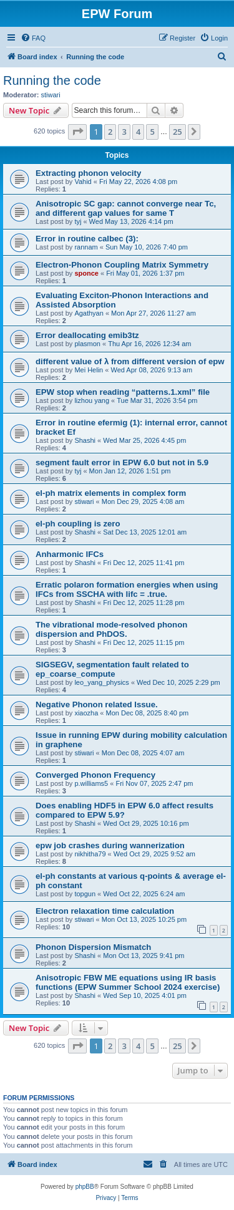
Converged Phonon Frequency (95, 775)
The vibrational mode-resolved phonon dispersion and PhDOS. (111, 629)
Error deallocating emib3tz (87, 335)
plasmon (87, 343)
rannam (85, 247)
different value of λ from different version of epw (130, 361)
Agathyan (88, 313)
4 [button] (138, 131)
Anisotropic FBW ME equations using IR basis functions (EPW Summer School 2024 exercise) (128, 982)
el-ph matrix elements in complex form (111, 493)
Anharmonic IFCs (70, 554)
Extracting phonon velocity (88, 173)
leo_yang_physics (101, 682)
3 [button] (124, 131)
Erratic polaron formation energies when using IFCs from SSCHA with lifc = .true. (127, 589)
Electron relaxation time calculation (105, 911)
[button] (77, 131)
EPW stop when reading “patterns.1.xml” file (123, 392)
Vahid (82, 181)
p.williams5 (91, 783)
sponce (86, 273)
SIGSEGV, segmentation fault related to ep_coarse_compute (112, 669)
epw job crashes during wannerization (110, 845)
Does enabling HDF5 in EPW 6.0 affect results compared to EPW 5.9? (124, 810)
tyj (77, 221)
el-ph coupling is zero (78, 523)
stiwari (51, 95)
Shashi (84, 440)
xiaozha (86, 713)
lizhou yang (91, 400)
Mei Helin (88, 370)
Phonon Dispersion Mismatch (93, 947)
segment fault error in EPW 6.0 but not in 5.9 (122, 462)
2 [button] (110, 131)
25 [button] (177, 131)
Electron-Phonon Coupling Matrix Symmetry (122, 264)
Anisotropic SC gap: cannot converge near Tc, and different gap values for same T (126, 208)
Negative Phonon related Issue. (97, 704)
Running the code (52, 80)
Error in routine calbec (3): (87, 238)
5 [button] (152, 131)
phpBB (85, 1186)
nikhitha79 (89, 854)
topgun (84, 894)
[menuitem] (33, 38)
